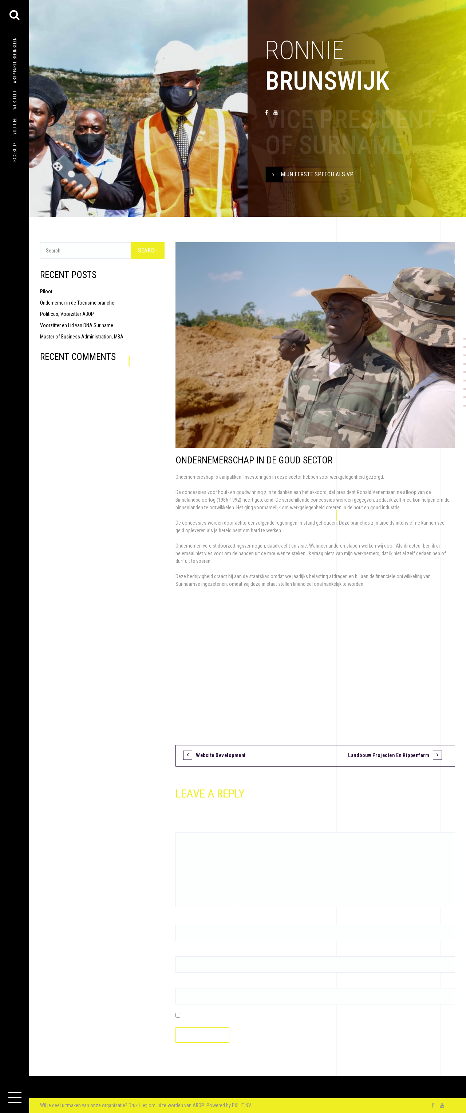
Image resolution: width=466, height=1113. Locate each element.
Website (183, 984)
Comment (187, 828)
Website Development (221, 755)
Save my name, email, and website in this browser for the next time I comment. (262, 1016)
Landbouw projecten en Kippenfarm (388, 755)
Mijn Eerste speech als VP (309, 174)
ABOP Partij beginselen (14, 60)
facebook (14, 152)
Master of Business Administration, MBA (81, 337)
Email (182, 952)
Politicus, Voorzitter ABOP (67, 314)
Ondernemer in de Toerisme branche (77, 303)
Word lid (14, 100)
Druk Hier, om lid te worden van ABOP (167, 1105)
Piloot (46, 291)
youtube (14, 126)
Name (183, 921)
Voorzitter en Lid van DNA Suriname (76, 325)
